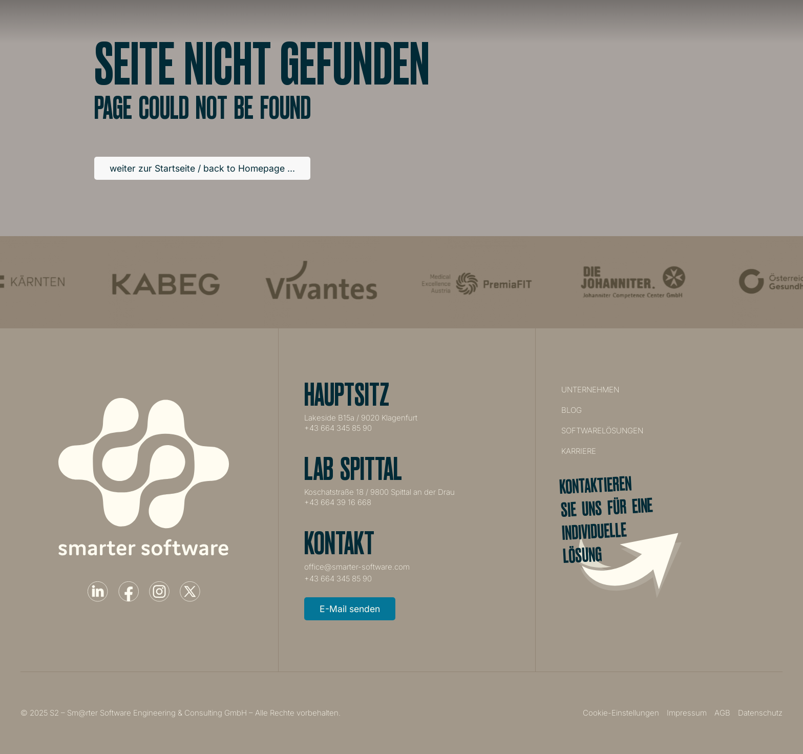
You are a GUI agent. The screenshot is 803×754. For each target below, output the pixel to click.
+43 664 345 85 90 (338, 428)
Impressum (687, 713)
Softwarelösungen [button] (508, 21)
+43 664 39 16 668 (337, 502)
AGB (722, 713)
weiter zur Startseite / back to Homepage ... (202, 168)
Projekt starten (748, 21)
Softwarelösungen (602, 430)
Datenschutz (760, 713)
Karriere (590, 21)
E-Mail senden (350, 608)
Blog (571, 410)
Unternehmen (415, 21)
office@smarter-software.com (357, 567)
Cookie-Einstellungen (621, 713)
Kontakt (650, 21)
